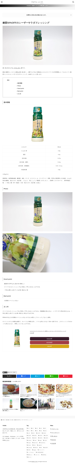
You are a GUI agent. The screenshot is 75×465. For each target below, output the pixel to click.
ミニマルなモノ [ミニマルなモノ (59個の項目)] (31, 452)
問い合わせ (53, 436)
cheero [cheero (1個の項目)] (29, 442)
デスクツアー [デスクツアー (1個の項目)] (41, 449)
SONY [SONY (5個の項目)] (29, 449)
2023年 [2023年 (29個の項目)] (29, 438)
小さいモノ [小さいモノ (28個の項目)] (37, 454)
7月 (15, 372)
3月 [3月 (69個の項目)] (37, 428)
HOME (3, 419)
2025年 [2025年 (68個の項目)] (40, 438)
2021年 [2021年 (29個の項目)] (40, 435)
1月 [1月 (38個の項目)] (28, 428)
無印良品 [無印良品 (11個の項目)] (44, 454)
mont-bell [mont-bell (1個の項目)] (30, 447)
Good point (20, 88)
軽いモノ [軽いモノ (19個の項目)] (30, 457)
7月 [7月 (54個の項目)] (32, 430)
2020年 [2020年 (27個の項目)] (35, 435)
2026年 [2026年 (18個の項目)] (46, 438)
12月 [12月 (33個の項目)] (33, 433)
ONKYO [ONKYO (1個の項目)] (36, 447)
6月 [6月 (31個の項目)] (28, 430)
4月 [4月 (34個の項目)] (41, 428)
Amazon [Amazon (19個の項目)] (29, 440)
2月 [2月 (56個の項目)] (32, 428)
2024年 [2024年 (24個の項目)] (35, 438)
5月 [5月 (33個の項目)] (45, 428)
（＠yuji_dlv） (17, 68)
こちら (7, 440)
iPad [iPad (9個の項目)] (34, 445)
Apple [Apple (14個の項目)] (40, 440)
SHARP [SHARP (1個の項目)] (46, 447)
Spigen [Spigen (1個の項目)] (34, 449)
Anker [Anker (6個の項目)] (35, 440)
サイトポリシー (55, 432)
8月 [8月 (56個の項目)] (37, 430)
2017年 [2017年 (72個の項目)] (38, 433)
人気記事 (53, 443)
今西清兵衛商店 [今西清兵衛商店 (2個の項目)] (40, 452)
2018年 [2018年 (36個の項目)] (44, 433)
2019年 (10, 372)
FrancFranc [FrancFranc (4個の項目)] (42, 442)
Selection (53, 439)
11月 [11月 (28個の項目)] (29, 433)
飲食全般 (7, 419)
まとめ (19, 93)
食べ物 (5, 372)
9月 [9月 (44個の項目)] (41, 430)
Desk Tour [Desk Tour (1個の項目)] (36, 442)
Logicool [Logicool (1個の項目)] (40, 445)
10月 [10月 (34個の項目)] (45, 430)
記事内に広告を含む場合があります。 (37, 15)
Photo (19, 85)
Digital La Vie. (34, 461)
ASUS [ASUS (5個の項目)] (45, 440)
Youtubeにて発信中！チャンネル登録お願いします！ (37, 5)
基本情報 (19, 83)
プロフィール (54, 429)
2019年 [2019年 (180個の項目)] (29, 435)
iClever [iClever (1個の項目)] (29, 445)
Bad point (20, 91)
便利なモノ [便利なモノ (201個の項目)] (30, 454)
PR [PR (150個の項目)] (41, 447)
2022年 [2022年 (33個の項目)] (46, 435)
